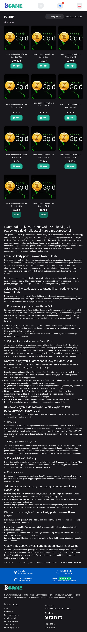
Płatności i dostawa (11, 621)
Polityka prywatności (11, 615)
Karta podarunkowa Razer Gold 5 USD (43, 55)
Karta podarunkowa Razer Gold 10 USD (16, 106)
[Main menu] (41, 6)
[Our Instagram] (47, 618)
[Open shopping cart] (60, 6)
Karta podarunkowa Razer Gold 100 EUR (70, 156)
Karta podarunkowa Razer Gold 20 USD (70, 55)
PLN (63, 608)
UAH (58, 608)
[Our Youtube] (60, 618)
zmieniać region (73, 17)
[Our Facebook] (56, 618)
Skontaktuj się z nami (11, 628)
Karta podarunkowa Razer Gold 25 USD (16, 204)
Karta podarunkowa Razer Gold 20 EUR (43, 204)
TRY (69, 608)
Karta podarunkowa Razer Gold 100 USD (16, 55)
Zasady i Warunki (10, 618)
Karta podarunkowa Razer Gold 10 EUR (43, 104)
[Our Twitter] (51, 618)
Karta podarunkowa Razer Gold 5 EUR (16, 156)
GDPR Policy (9, 612)
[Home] (5, 22)
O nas (6, 608)
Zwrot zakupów (9, 624)
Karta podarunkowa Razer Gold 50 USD (70, 106)
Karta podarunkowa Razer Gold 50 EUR (43, 156)
